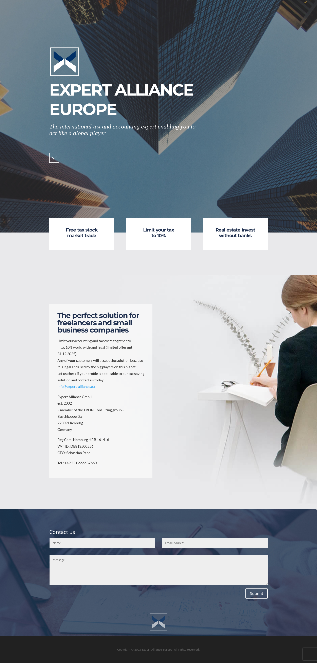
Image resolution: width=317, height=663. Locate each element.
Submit (256, 593)
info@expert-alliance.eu (76, 386)
